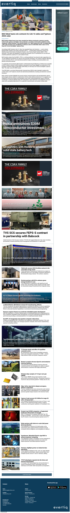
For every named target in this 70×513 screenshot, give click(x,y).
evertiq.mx (56, 1)
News (28, 4)
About (39, 4)
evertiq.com (34, 1)
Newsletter (44, 4)
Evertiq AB (8, 4)
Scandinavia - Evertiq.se (30, 501)
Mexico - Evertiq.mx (29, 494)
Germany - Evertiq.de (30, 497)
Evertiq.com (28, 490)
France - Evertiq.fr (29, 502)
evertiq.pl (62, 1)
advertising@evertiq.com (8, 490)
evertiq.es (46, 1)
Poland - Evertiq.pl (29, 500)
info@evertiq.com (7, 494)
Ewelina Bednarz (5, 38)
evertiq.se (67, 1)
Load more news (27, 476)
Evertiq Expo (34, 4)
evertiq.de (40, 1)
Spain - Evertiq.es (29, 499)
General (3, 31)
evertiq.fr (51, 1)
